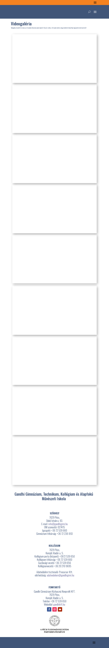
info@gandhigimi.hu (58, 524)
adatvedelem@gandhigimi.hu (60, 575)
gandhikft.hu (59, 604)
